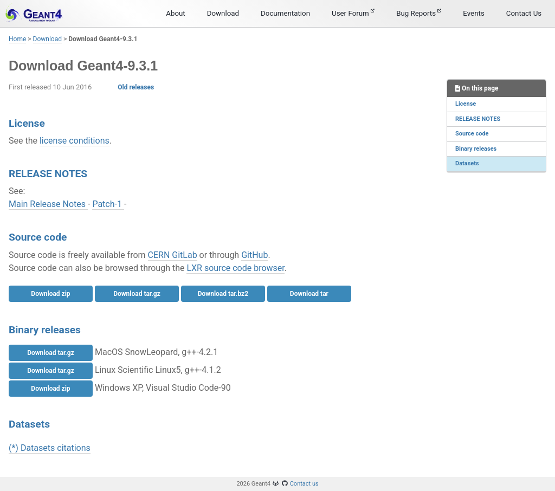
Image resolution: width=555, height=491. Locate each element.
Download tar (309, 294)
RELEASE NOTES (477, 118)
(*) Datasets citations (50, 448)
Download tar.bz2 (223, 294)
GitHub (254, 255)
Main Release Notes (48, 204)
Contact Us (523, 13)
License (465, 103)
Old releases (136, 87)
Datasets (467, 163)
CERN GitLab (172, 255)
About (175, 13)
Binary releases (475, 148)
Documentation (285, 13)
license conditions (74, 140)
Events (473, 13)
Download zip (50, 294)
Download (223, 13)
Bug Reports (418, 13)
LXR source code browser (235, 268)
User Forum (353, 13)
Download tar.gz (136, 294)
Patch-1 (108, 204)
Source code (472, 133)
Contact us (304, 483)
